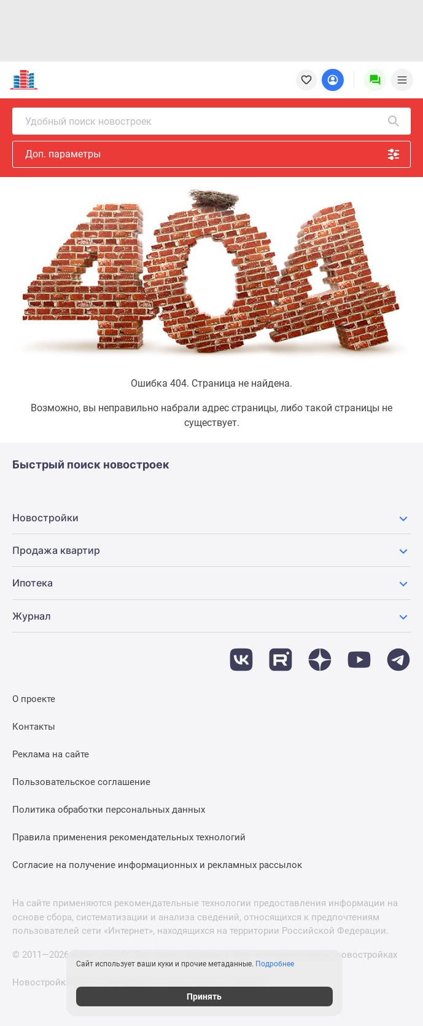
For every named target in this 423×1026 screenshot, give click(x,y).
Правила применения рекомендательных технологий (129, 837)
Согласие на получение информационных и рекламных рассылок (157, 864)
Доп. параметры (213, 154)
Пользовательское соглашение (81, 781)
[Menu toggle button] (402, 80)
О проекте (33, 698)
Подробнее (282, 964)
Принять (211, 996)
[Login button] (333, 80)
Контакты (33, 726)
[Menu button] (375, 80)
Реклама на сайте (50, 754)
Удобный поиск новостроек (213, 121)
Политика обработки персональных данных (108, 809)
